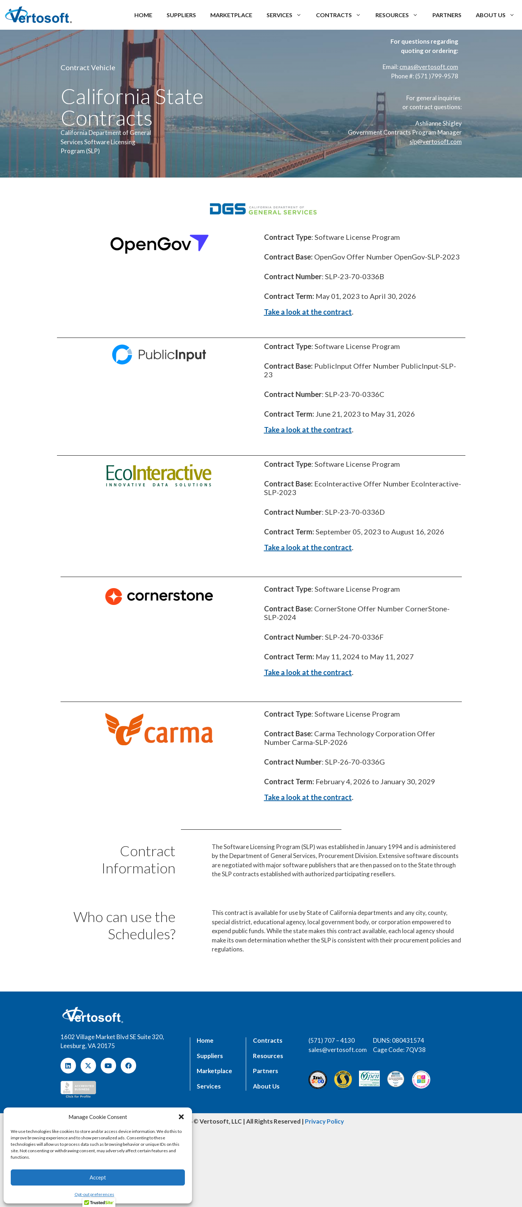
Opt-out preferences (94, 1194)
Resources (400, 15)
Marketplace (231, 14)
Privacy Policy (324, 1121)
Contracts (342, 15)
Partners (446, 14)
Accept (98, 1177)
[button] (181, 1116)
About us (499, 15)
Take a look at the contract (308, 311)
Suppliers (181, 14)
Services (288, 15)
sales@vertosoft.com (337, 1049)
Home (143, 14)
